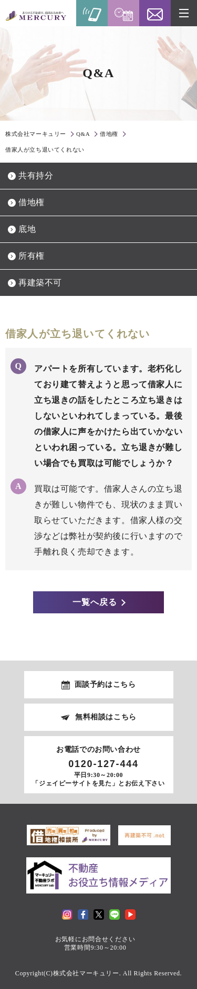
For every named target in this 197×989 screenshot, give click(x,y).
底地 (27, 229)
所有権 (31, 255)
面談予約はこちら (105, 684)
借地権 (31, 202)
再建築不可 (40, 282)
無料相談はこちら (106, 717)
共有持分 (35, 175)
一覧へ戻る (94, 602)
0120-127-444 (103, 764)
